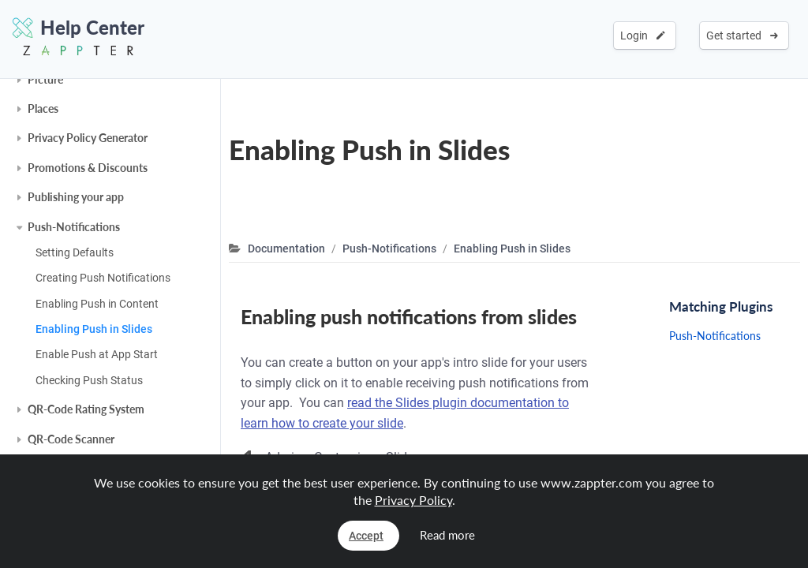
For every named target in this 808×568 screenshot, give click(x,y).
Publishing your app (76, 197)
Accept (366, 535)
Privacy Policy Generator (88, 137)
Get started (742, 35)
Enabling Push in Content (97, 303)
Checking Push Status (89, 380)
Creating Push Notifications (103, 277)
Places (43, 108)
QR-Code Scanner (71, 439)
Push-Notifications (74, 227)
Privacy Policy (413, 499)
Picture (45, 79)
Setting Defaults (75, 252)
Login (642, 35)
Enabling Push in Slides (94, 329)
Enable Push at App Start (97, 354)
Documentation (286, 248)
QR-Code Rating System (86, 409)
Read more (447, 535)
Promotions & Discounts (88, 167)
